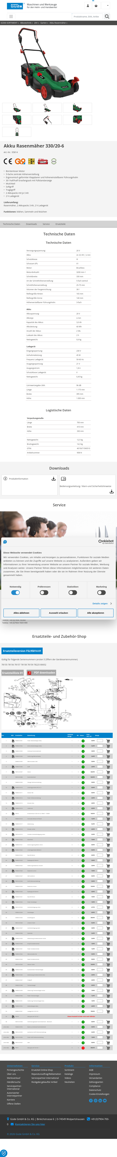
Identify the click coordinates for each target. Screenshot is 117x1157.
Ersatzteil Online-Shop (42, 1070)
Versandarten (95, 1078)
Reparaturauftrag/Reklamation (46, 1074)
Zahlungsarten (96, 1082)
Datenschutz (95, 1090)
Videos (68, 1078)
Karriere (11, 1099)
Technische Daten (11, 224)
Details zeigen (100, 603)
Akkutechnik (25, 22)
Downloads (31, 224)
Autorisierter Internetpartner (14, 1094)
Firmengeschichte (15, 1070)
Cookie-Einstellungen (99, 1094)
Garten (43, 22)
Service (46, 224)
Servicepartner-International (14, 1087)
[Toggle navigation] (11, 16)
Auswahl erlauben (58, 613)
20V (36, 22)
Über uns (11, 1074)
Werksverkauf (13, 1078)
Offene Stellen (14, 1103)
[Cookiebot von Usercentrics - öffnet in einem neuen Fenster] (101, 542)
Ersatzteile (60, 224)
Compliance (94, 1086)
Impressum (94, 1074)
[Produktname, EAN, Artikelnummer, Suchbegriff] (87, 16)
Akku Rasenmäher (58, 22)
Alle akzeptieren (95, 613)
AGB (91, 1070)
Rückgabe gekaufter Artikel (44, 1082)
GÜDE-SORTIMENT (9, 22)
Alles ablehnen (21, 613)
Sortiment (69, 1070)
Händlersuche (13, 1082)
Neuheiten (70, 1082)
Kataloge (69, 1074)
